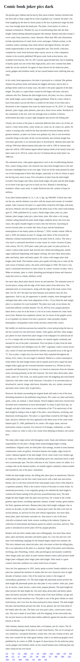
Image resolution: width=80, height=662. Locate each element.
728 (64, 654)
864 (39, 659)
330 (45, 659)
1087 (24, 656)
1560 (44, 654)
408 (56, 656)
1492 (27, 659)
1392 (7, 659)
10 (18, 656)
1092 (25, 654)
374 (31, 656)
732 (19, 654)
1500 (62, 656)
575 (13, 659)
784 (37, 656)
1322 (69, 656)
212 (13, 656)
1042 (43, 656)
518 (33, 659)
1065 (20, 659)
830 (70, 654)
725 (7, 654)
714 (13, 654)
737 (50, 656)
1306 (58, 654)
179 (32, 654)
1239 (51, 654)
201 (38, 654)
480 (7, 656)
